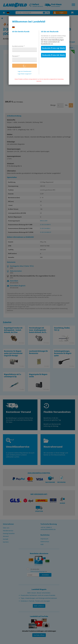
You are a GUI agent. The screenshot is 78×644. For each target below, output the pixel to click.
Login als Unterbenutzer (24, 71)
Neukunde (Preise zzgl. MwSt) (53, 48)
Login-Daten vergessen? (24, 74)
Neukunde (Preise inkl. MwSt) (53, 55)
